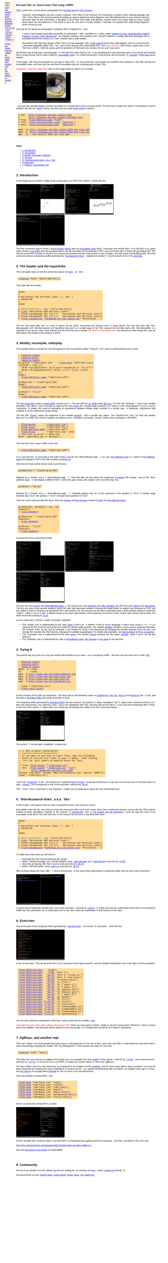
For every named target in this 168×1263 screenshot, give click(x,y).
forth (7, 62)
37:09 (51, 1028)
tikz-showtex (82, 523)
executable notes (67, 55)
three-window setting (61, 253)
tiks (24, 320)
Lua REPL (35, 255)
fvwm (7, 73)
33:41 (51, 1022)
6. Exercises (28, 166)
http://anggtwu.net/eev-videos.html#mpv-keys (56, 118)
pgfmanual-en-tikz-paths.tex (62, 328)
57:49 (51, 1048)
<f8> (148, 683)
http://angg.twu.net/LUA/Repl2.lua (49, 713)
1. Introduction (29, 154)
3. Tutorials (132, 55)
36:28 (51, 1025)
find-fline (28, 446)
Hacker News (46, 1231)
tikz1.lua (107, 422)
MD (10, 32)
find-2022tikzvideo (41, 121)
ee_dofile (92, 422)
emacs (8, 44)
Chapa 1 (9, 39)
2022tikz (68, 124)
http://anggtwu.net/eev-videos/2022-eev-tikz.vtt (60, 135)
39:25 (85, 822)
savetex (67, 523)
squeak (8, 64)
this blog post (69, 10)
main (7, 7)
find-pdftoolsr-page (34, 391)
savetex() (92, 633)
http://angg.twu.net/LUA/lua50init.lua (52, 704)
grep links (137, 260)
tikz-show (104, 667)
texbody (78, 433)
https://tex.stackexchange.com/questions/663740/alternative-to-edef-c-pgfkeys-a (53, 1201)
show (100, 523)
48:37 (80, 907)
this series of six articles (36, 1206)
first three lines (28, 422)
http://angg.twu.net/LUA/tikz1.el (49, 710)
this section (25, 1124)
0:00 (57, 121)
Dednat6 (52, 1124)
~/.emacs (25, 822)
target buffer (49, 422)
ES (8, 30)
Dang (76, 424)
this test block (128, 659)
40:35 (51, 1034)
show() (33, 433)
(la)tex (7, 48)
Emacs (70, 1231)
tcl (6, 69)
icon (6, 66)
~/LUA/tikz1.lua (55, 443)
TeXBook (96, 1119)
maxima (8, 50)
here (71, 276)
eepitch (8, 12)
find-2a (67, 481)
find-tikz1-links (32, 721)
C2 (6, 28)
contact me (109, 1226)
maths (7, 14)
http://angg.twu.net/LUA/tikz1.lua (49, 707)
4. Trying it (27, 162)
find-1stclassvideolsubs (44, 126)
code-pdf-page (80, 905)
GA (6, 32)
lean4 (7, 57)
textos (8, 37)
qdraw (8, 53)
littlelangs (9, 23)
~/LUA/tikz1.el (56, 801)
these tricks (78, 108)
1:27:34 (49, 1065)
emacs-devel (60, 1231)
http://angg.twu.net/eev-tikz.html (52, 807)
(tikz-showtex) (107, 633)
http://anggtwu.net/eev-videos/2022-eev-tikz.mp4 (60, 132)
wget (39, 108)
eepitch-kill (30, 368)
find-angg (66, 374)
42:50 (63, 903)
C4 (13, 28)
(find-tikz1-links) (34, 731)
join (55, 1226)
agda (7, 60)
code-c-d (55, 910)
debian (8, 76)
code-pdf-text (99, 905)
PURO (8, 26)
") (59, 283)
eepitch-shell (30, 689)
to (46, 317)
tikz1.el (122, 728)
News (76, 1231)
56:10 (51, 1045)
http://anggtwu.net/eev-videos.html (50, 115)
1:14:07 (49, 1054)
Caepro (8, 35)
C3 (10, 28)
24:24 (45, 643)
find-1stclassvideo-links (45, 124)
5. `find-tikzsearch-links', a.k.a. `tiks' (38, 164)
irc (6, 78)
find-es (24, 283)
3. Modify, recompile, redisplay (36, 159)
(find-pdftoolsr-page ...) (55, 633)
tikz (6, 71)
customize (32, 820)
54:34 (51, 1042)
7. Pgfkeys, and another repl (35, 169)
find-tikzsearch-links (74, 260)
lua (6, 46)
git (6, 55)
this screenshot (147, 659)
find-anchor (29, 443)
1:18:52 (49, 1060)
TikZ (18, 10)
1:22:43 (49, 1063)
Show (73, 662)
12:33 (51, 1019)
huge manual (97, 43)
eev (6, 10)
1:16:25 (49, 1057)
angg (7, 16)
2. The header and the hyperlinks (106, 850)
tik (71, 804)
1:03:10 (91, 951)
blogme (8, 19)
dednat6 (8, 21)
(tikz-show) (150, 633)
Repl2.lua (134, 728)
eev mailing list (87, 1231)
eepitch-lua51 (30, 365)
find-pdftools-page (33, 449)
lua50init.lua (102, 728)
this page (145, 55)
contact (8, 80)
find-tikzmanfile (32, 328)
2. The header (28, 157)
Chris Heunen (85, 10)
